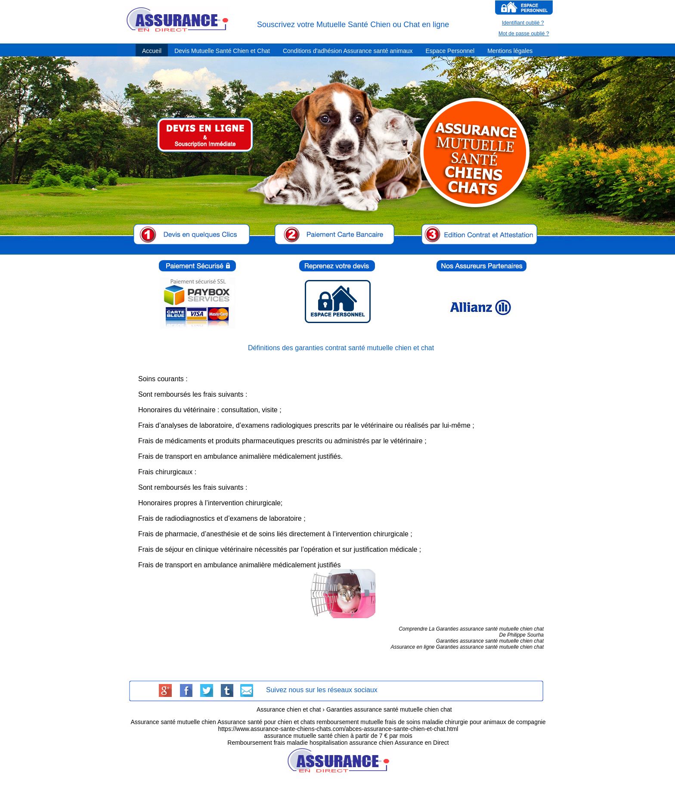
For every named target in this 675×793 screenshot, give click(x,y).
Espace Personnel (449, 50)
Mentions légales (510, 50)
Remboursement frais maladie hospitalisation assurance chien (310, 742)
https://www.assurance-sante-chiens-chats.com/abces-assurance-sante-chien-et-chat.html (338, 728)
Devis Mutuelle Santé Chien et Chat (222, 50)
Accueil (151, 50)
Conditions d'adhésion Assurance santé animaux (348, 50)
